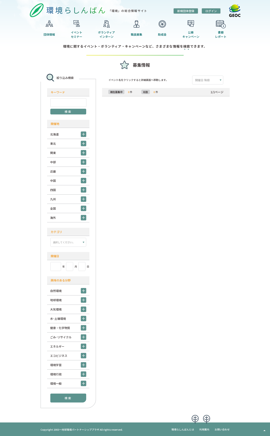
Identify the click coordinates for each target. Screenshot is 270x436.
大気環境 (68, 308)
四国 (68, 190)
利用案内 (204, 428)
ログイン (211, 11)
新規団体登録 (185, 11)
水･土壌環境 (68, 318)
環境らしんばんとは (182, 428)
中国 (68, 180)
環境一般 (68, 383)
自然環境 (68, 290)
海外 (68, 217)
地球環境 (68, 299)
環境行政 (68, 373)
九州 (68, 199)
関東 (68, 153)
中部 (68, 162)
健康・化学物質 (68, 327)
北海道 (68, 134)
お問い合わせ (222, 428)
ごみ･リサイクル (68, 336)
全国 (68, 208)
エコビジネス (68, 355)
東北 (68, 143)
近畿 (68, 171)
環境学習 (68, 364)
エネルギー (68, 345)
